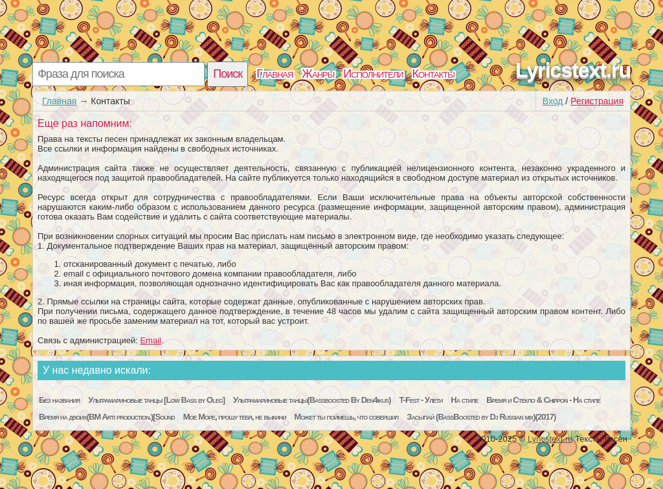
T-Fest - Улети (421, 400)
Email (150, 340)
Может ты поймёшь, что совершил (347, 417)
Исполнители (373, 73)
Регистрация (597, 101)
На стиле (464, 400)
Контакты (433, 73)
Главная (274, 73)
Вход (553, 101)
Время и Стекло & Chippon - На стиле (543, 400)
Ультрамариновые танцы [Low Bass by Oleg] (156, 400)
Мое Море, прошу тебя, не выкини (234, 417)
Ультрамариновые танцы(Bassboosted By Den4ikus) (312, 400)
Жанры (318, 73)
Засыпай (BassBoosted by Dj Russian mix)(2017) (481, 417)
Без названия (59, 400)
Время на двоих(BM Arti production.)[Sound (107, 417)
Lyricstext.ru (573, 70)
